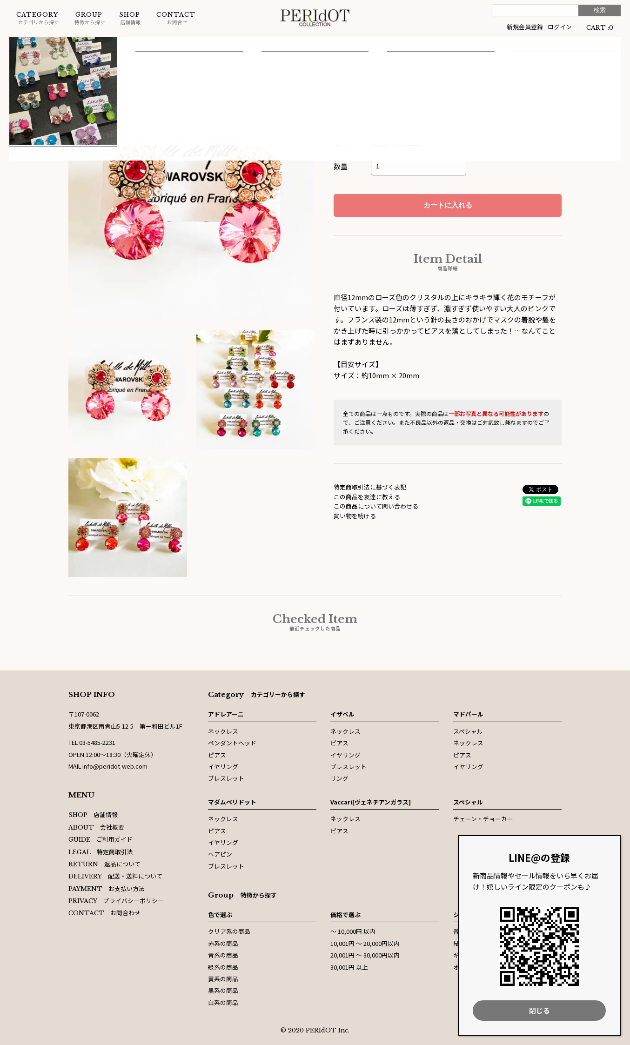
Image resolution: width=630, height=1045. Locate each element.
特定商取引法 (100, 851)
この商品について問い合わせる (376, 506)
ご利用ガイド (100, 839)
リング (339, 778)
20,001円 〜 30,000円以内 (365, 955)
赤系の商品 (223, 943)
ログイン (560, 26)
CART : (599, 26)
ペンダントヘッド (232, 742)
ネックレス (223, 731)
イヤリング (223, 766)
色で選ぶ (220, 914)
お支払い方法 (106, 888)
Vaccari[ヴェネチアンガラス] (370, 801)
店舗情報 (130, 18)
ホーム (18, 46)
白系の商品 (223, 1002)
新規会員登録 (525, 26)
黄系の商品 (223, 978)
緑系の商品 (223, 967)
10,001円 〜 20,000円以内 (365, 943)
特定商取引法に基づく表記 (370, 486)
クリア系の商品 (229, 931)
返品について (104, 863)
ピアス (89, 46)
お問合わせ (104, 912)
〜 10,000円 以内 (352, 931)
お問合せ (175, 18)
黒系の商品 (223, 990)
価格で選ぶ (345, 914)
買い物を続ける (355, 515)
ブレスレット (226, 778)
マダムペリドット (232, 801)
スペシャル (468, 731)
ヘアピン (220, 854)
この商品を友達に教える (367, 496)
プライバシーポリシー (116, 900)
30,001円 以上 (349, 967)
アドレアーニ (226, 714)
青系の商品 (223, 955)
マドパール (468, 714)
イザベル (53, 46)
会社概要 (96, 827)
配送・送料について (115, 875)
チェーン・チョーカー (483, 818)
